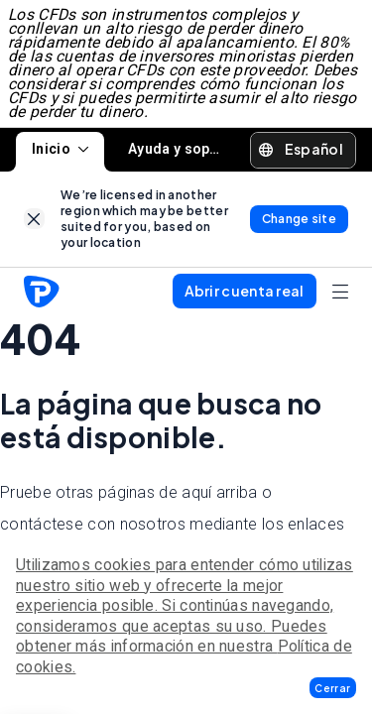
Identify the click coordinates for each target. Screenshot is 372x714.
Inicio (60, 149)
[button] (333, 687)
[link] (34, 218)
